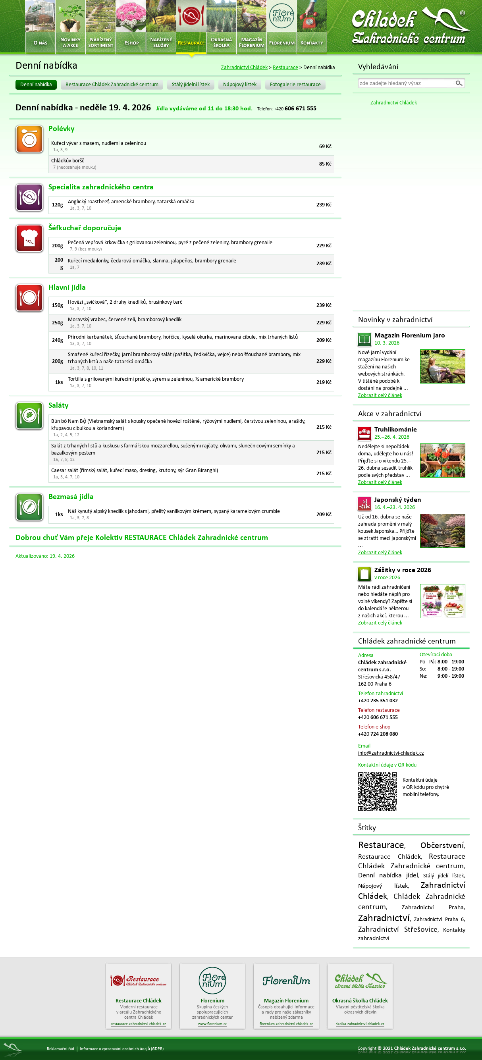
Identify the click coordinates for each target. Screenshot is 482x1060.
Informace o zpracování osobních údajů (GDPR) (122, 1049)
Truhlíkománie (395, 430)
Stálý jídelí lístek (443, 876)
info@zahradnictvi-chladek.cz (391, 753)
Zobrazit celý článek (380, 396)
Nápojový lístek (239, 85)
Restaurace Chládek (389, 857)
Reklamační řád (60, 1049)
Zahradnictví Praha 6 (439, 920)
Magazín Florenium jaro (409, 335)
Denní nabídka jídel (388, 875)
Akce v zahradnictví (390, 414)
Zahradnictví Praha (433, 907)
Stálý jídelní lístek (191, 85)
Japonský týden (397, 500)
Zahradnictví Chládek (244, 68)
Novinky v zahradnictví (395, 320)
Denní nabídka (36, 85)
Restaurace (285, 68)
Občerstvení (442, 845)
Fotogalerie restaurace (295, 85)
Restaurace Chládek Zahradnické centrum (112, 85)
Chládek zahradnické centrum (407, 642)
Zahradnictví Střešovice (398, 930)
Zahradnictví (384, 918)
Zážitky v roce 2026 (402, 570)
